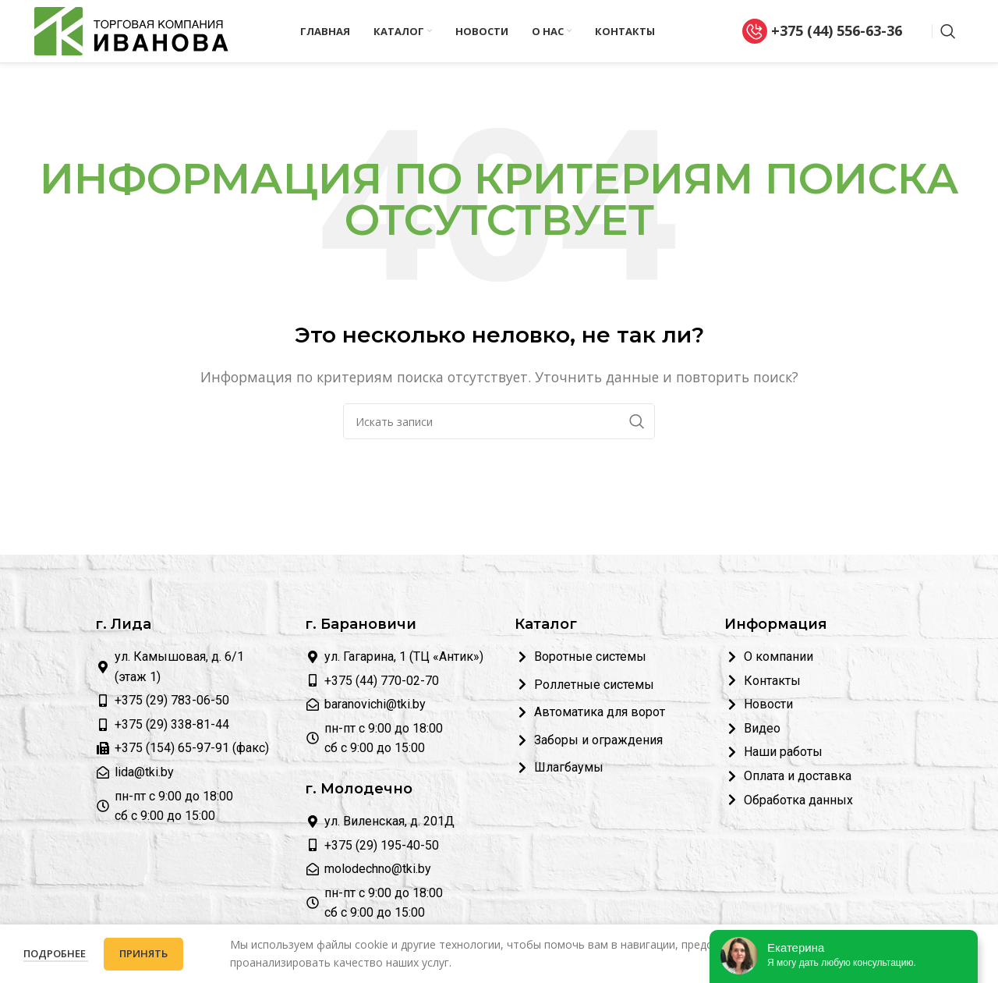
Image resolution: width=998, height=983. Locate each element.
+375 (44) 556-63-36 (822, 31)
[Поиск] (948, 31)
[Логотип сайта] (131, 29)
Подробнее (55, 953)
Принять (143, 953)
